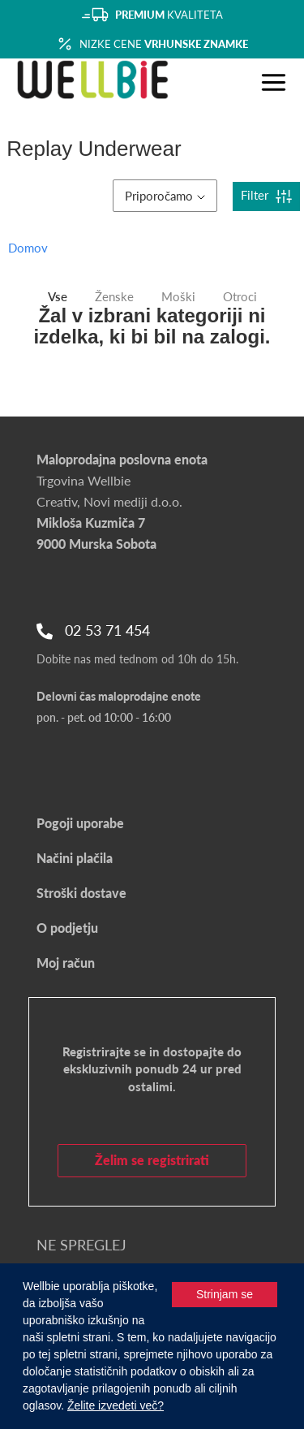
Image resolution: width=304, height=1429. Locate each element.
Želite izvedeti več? (115, 1405)
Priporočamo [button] (165, 195)
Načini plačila (74, 858)
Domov (28, 247)
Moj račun (65, 962)
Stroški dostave (81, 892)
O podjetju (67, 927)
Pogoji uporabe (80, 823)
